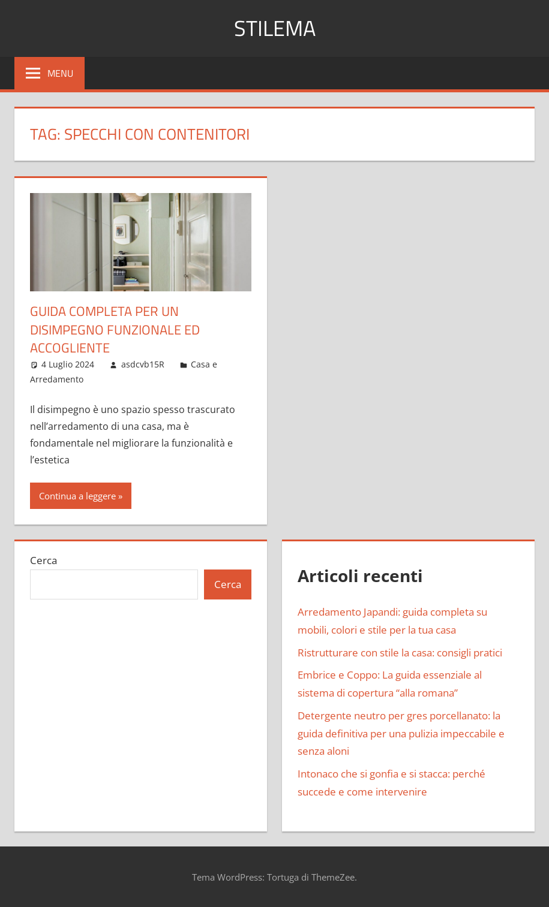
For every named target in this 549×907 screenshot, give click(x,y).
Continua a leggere (77, 496)
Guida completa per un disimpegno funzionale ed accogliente (115, 329)
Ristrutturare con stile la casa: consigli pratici (400, 652)
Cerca (43, 560)
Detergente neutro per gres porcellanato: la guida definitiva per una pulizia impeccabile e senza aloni (401, 733)
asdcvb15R (142, 364)
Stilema (275, 27)
